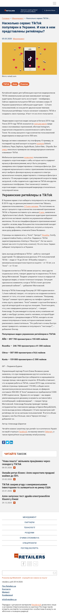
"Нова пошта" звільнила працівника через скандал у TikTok (26, 463)
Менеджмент (18, 18)
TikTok (6, 84)
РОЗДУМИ (29, 533)
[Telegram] (35, 563)
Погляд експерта (29, 548)
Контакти (6, 589)
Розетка (24, 84)
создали (40, 143)
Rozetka (45, 235)
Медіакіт (6, 592)
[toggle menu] (54, 3)
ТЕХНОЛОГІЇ (29, 527)
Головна (5, 18)
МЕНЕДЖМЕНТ (29, 517)
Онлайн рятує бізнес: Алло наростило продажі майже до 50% (28, 474)
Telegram (48, 432)
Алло (15, 84)
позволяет (28, 157)
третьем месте (40, 124)
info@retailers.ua (9, 599)
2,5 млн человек (31, 206)
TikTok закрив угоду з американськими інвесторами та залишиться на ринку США (26, 486)
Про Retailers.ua (9, 586)
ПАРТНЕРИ (29, 522)
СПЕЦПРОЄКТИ (29, 543)
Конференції (7, 595)
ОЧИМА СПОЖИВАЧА (29, 538)
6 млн (41, 212)
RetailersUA (36, 605)
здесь (4, 149)
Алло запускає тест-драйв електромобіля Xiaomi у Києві (26, 498)
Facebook (23, 432)
